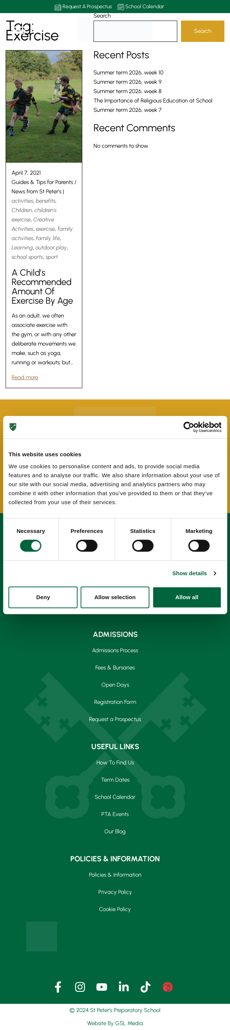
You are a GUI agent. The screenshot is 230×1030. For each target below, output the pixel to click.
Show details (189, 573)
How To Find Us (115, 762)
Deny (43, 597)
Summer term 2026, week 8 (127, 91)
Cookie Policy (115, 909)
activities (22, 200)
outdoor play (51, 247)
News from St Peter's (36, 191)
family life (48, 238)
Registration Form (115, 702)
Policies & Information (115, 874)
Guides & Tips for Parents (42, 182)
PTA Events (115, 814)
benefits (45, 200)
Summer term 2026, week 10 (128, 72)
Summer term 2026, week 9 (127, 82)
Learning (22, 247)
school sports (27, 257)
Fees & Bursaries (115, 667)
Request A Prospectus (83, 6)
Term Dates (115, 779)
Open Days (115, 684)
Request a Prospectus (115, 719)
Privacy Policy (115, 892)
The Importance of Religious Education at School (152, 100)
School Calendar (140, 6)
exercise (45, 229)
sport (52, 257)
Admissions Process (115, 650)
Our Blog (115, 831)
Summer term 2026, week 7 (127, 110)
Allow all (187, 597)
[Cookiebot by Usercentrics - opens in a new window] (188, 427)
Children (22, 210)
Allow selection (115, 597)
